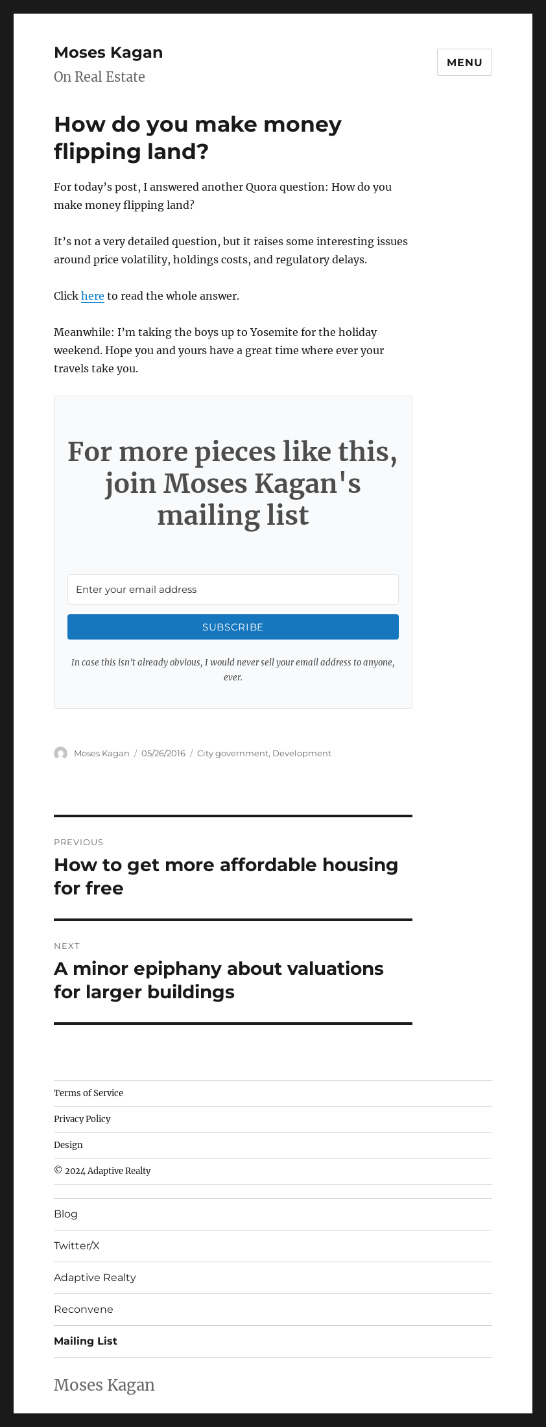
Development (301, 753)
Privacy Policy (82, 1119)
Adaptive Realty (95, 1277)
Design (68, 1145)
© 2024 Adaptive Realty (102, 1171)
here (92, 295)
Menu (464, 62)
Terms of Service (88, 1093)
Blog (66, 1214)
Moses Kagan (108, 52)
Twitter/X (77, 1246)
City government (232, 753)
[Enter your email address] (233, 589)
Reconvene (83, 1309)
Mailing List (85, 1341)
